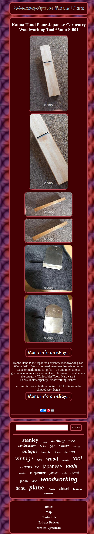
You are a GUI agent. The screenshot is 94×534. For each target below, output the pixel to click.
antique (30, 451)
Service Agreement (49, 527)
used (72, 441)
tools (71, 466)
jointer (53, 473)
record (44, 442)
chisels (51, 489)
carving (76, 447)
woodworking (59, 479)
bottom (77, 489)
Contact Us (49, 517)
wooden (22, 473)
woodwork (48, 493)
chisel (64, 488)
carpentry (29, 466)
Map (49, 512)
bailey (43, 446)
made (64, 473)
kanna (69, 451)
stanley (30, 440)
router (64, 446)
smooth (65, 460)
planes (57, 452)
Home (49, 506)
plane (36, 487)
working (58, 440)
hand (20, 488)
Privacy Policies (49, 522)
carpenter (38, 472)
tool (77, 458)
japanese (52, 466)
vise (34, 481)
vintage (24, 458)
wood (52, 459)
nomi (74, 472)
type (52, 446)
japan (24, 481)
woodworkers (27, 446)
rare (39, 460)
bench (46, 452)
